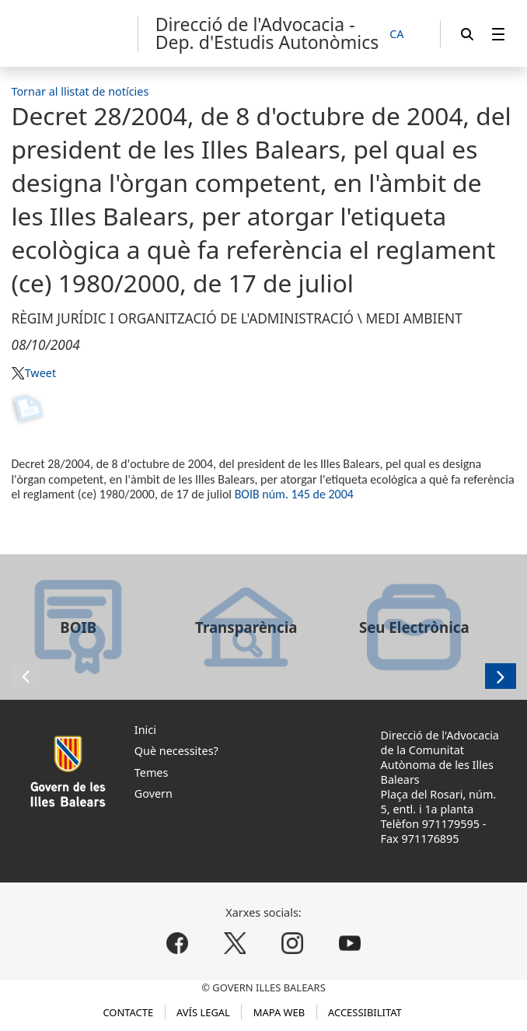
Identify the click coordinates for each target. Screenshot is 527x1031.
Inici (145, 729)
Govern (153, 793)
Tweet (40, 372)
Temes (151, 772)
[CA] (405, 34)
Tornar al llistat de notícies (79, 91)
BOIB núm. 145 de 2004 (294, 494)
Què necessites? (176, 750)
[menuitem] (498, 34)
